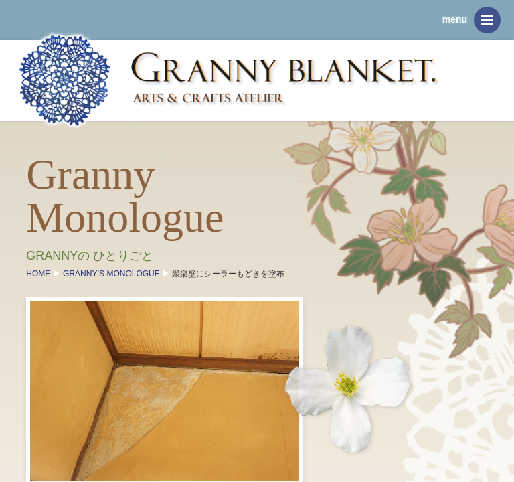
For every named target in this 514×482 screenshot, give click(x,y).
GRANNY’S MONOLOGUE (117, 274)
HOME (44, 274)
